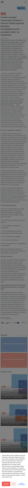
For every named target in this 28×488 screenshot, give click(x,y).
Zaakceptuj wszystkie (6, 484)
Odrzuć (13, 483)
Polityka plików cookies (21, 484)
